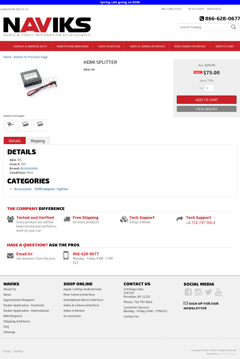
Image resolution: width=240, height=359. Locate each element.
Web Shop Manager (227, 353)
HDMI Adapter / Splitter (51, 189)
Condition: (18, 172)
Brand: (15, 168)
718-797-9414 (203, 222)
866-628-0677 (86, 253)
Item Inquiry (207, 110)
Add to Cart (206, 100)
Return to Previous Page (31, 57)
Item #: (15, 164)
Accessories (29, 168)
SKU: (87, 69)
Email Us (24, 253)
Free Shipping (85, 217)
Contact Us (131, 316)
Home (7, 57)
